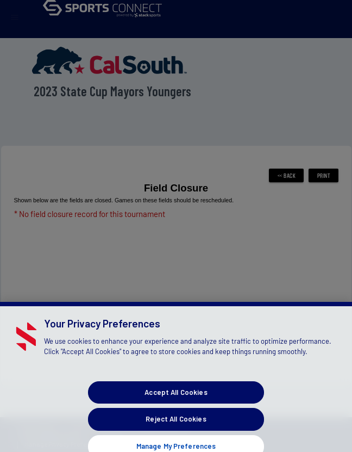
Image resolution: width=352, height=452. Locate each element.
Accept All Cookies (175, 398)
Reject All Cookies (176, 425)
